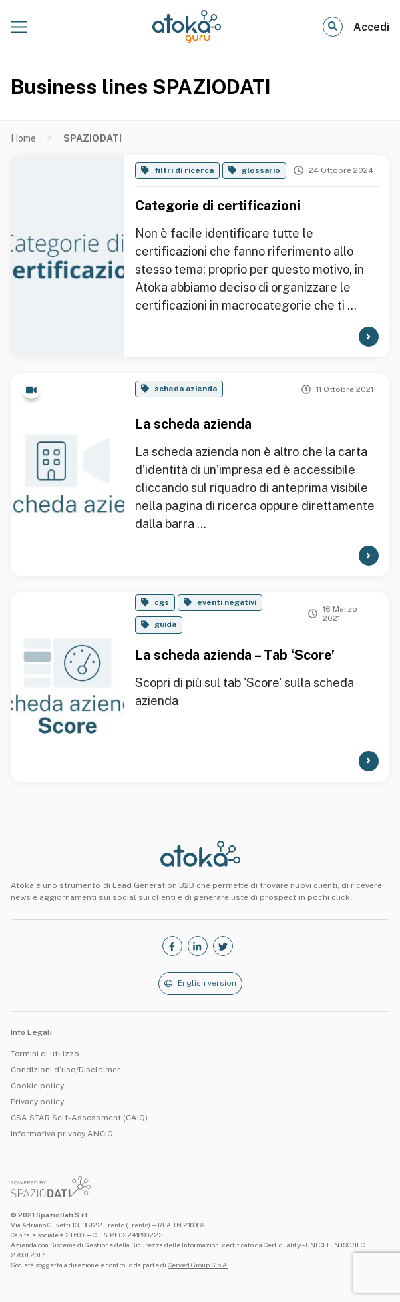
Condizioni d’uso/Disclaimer (65, 1069)
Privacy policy (37, 1101)
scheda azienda (185, 388)
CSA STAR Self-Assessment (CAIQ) (79, 1117)
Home (23, 138)
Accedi (371, 27)
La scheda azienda (193, 424)
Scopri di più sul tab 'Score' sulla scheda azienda (244, 692)
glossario (261, 170)
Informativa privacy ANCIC (61, 1133)
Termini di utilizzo (45, 1053)
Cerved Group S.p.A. (198, 1265)
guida (165, 624)
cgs (161, 602)
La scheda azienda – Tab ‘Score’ (235, 655)
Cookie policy (37, 1085)
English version (207, 983)
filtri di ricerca (184, 170)
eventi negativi (226, 602)
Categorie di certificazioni (218, 206)
